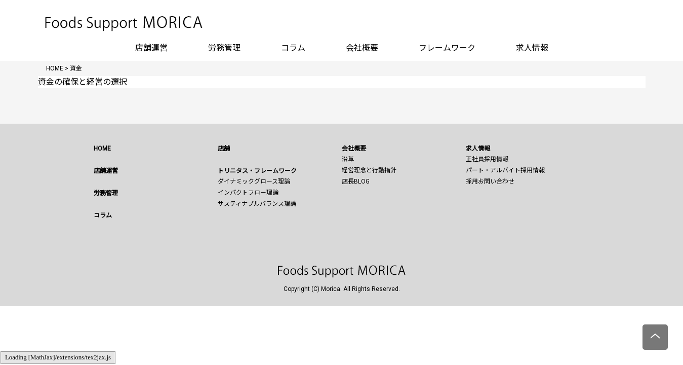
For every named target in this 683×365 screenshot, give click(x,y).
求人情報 (532, 48)
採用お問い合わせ (490, 181)
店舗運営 (151, 48)
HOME (102, 148)
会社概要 (362, 48)
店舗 (224, 148)
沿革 (348, 159)
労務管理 (224, 48)
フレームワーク (447, 48)
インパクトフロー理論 (248, 192)
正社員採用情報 (487, 159)
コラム (293, 48)
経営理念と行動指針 (369, 170)
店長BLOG (356, 181)
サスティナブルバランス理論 (257, 203)
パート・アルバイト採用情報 (505, 170)
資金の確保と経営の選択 (82, 82)
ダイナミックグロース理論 (254, 181)
